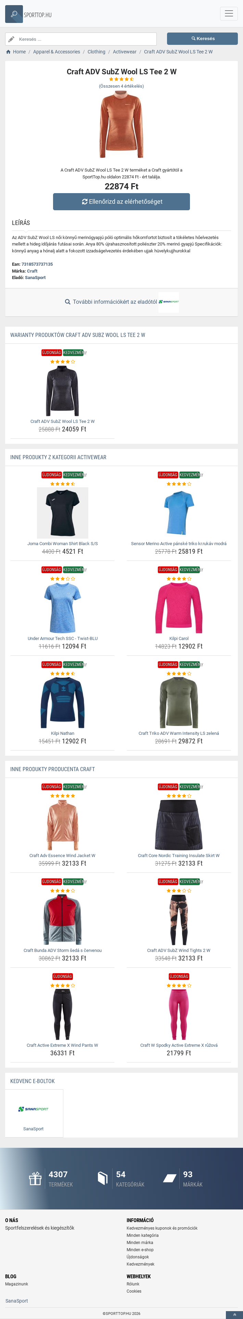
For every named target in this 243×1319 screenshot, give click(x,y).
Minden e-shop (140, 1249)
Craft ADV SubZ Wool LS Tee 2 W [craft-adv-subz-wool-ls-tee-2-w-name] (62, 421)
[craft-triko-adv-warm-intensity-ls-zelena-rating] (179, 673)
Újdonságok (138, 1257)
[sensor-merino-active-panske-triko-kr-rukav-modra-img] (179, 513)
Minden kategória (143, 1235)
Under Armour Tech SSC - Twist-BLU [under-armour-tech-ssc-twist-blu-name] (63, 638)
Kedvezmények (140, 1264)
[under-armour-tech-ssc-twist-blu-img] (62, 607)
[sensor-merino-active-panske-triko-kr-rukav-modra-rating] (179, 484)
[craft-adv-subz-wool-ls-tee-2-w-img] (62, 390)
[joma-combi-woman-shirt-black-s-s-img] (62, 513)
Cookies (134, 1291)
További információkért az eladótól (121, 302)
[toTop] (234, 1315)
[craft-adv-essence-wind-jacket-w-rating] (62, 796)
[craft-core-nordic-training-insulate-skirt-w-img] (179, 825)
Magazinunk (16, 1284)
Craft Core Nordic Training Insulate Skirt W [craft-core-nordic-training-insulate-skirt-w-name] (179, 855)
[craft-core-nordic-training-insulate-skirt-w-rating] (179, 796)
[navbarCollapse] (229, 14)
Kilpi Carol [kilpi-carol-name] (179, 638)
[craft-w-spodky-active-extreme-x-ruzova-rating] (179, 985)
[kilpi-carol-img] (179, 607)
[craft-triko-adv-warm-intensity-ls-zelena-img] (179, 702)
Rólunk (133, 1284)
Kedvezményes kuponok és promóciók (162, 1228)
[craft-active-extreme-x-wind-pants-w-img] (62, 1014)
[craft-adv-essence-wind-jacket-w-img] (62, 825)
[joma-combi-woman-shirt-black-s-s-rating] (62, 484)
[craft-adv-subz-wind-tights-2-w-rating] (179, 891)
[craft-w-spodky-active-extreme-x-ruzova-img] (179, 1014)
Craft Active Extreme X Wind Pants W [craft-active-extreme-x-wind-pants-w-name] (62, 1045)
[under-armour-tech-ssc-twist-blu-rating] (62, 579)
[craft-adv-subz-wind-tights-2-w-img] (179, 919)
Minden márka (140, 1242)
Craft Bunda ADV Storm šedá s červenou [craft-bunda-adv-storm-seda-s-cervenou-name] (63, 950)
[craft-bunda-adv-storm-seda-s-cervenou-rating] (62, 891)
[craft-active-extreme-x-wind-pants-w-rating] (62, 985)
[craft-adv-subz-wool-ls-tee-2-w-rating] (62, 362)
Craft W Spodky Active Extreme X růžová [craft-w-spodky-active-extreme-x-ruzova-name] (179, 1045)
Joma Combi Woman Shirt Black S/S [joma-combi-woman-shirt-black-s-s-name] (62, 543)
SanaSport (35, 277)
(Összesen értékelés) (121, 86)
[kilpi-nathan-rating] (62, 673)
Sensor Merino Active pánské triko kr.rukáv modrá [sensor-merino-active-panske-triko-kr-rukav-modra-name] (179, 543)
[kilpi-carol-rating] (179, 579)
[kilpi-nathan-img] (62, 702)
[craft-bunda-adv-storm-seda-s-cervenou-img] (62, 919)
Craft (32, 271)
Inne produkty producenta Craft (52, 769)
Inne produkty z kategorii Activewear (58, 457)
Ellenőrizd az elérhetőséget (121, 201)
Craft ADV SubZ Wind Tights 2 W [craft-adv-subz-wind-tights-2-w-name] (178, 950)
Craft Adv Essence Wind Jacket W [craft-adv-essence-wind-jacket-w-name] (62, 855)
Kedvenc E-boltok (32, 1081)
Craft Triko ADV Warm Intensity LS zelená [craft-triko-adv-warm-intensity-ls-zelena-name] (179, 733)
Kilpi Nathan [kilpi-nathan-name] (62, 733)
